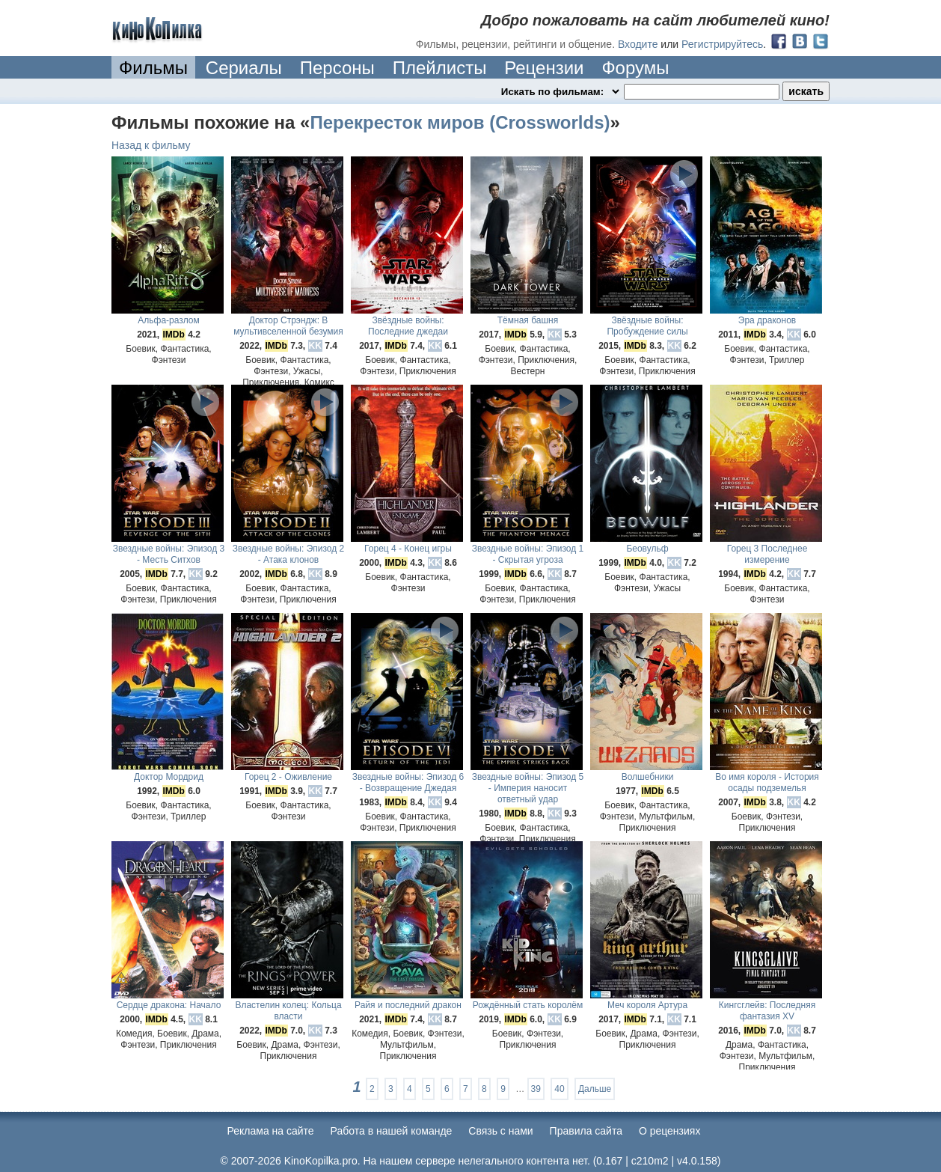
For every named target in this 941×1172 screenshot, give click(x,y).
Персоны (337, 68)
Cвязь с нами (500, 1131)
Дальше (594, 1089)
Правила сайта (586, 1131)
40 (559, 1089)
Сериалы (244, 68)
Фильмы (153, 68)
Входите (638, 44)
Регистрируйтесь (722, 44)
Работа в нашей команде (392, 1131)
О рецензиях (670, 1131)
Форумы (635, 68)
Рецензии (543, 68)
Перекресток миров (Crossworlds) (460, 122)
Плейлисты (440, 68)
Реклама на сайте (270, 1131)
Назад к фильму (151, 145)
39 (536, 1089)
